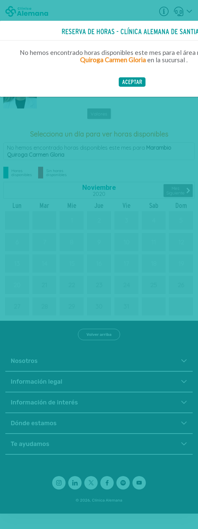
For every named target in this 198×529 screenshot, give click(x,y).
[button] (132, 82)
